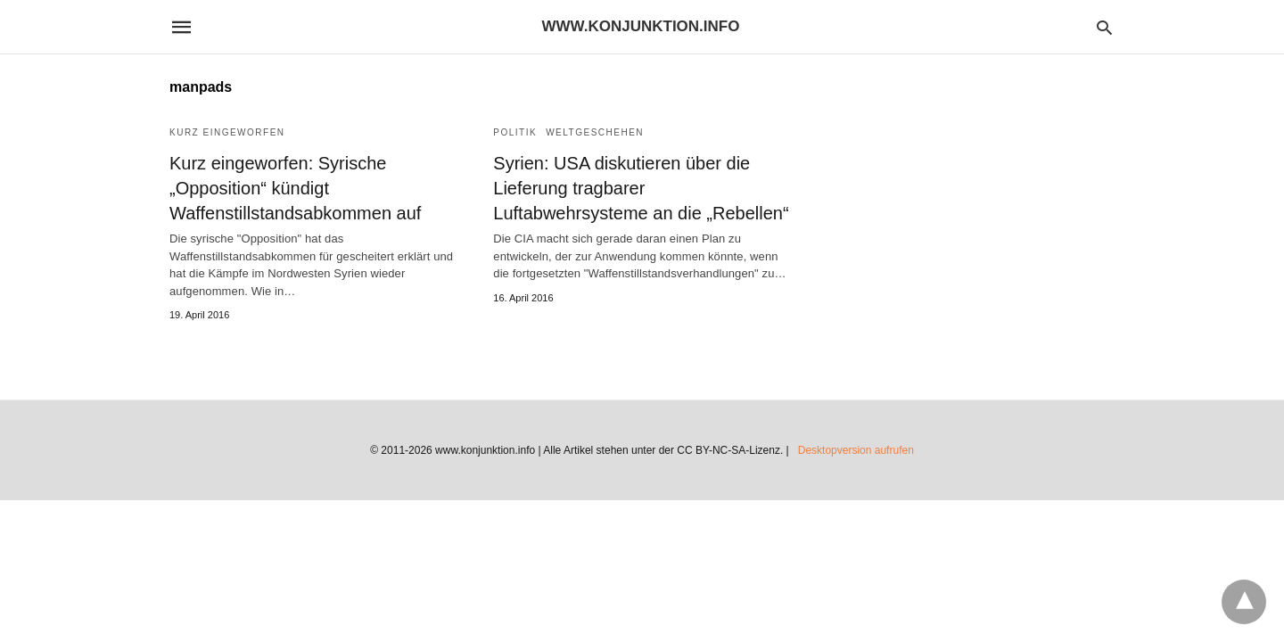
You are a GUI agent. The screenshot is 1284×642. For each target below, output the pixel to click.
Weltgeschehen (595, 132)
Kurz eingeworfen (227, 132)
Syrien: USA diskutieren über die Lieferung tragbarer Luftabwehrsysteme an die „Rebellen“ (640, 188)
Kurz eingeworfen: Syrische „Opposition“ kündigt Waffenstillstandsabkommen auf (295, 188)
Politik (515, 132)
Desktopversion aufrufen (856, 450)
